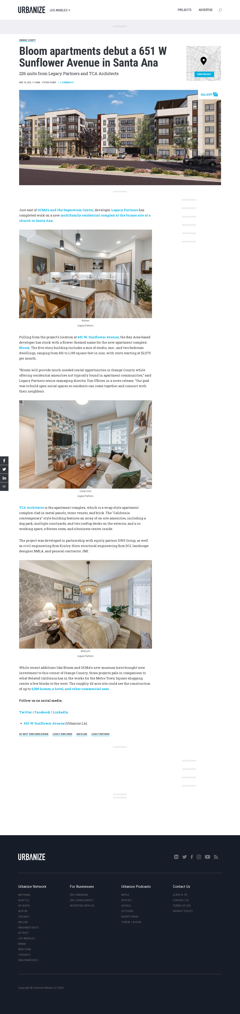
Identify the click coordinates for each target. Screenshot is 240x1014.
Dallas (23, 922)
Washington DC (28, 927)
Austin (22, 911)
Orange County (27, 40)
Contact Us (181, 900)
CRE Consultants (81, 900)
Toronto (24, 954)
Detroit (23, 933)
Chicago (23, 916)
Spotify (126, 900)
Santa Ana (81, 734)
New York (24, 949)
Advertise (206, 10)
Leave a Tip (180, 894)
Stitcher (127, 911)
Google (126, 905)
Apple (125, 894)
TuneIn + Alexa (131, 922)
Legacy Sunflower (62, 734)
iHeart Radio (130, 916)
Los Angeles (60, 10)
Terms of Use (182, 905)
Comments (66, 82)
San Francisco (28, 960)
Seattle (23, 900)
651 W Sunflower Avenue (44, 723)
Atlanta (24, 905)
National (24, 894)
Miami (22, 943)
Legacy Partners (100, 734)
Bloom (24, 348)
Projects (184, 10)
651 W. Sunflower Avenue (98, 337)
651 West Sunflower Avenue (34, 734)
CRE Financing (79, 894)
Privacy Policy (183, 911)
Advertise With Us (82, 905)
